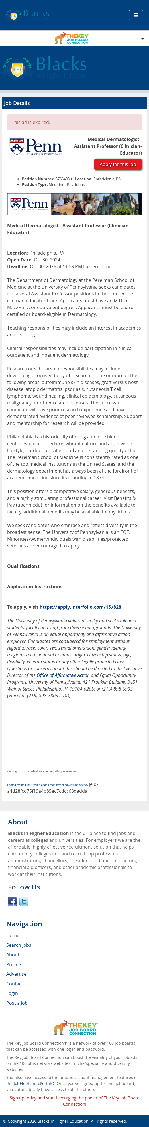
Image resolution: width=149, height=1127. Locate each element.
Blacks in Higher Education (63, 1121)
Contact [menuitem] (14, 984)
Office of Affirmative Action (63, 675)
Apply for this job (118, 164)
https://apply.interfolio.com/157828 (80, 607)
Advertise (16, 974)
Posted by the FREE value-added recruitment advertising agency (47, 784)
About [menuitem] (12, 955)
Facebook (12, 901)
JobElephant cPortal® (34, 1083)
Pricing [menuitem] (13, 964)
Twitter (23, 901)
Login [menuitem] (12, 993)
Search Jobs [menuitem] (18, 945)
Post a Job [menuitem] (17, 1003)
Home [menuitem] (12, 935)
